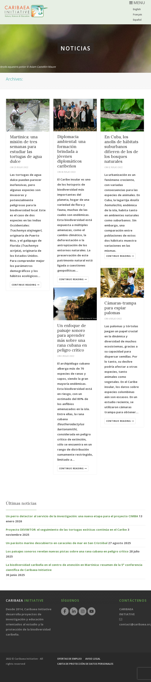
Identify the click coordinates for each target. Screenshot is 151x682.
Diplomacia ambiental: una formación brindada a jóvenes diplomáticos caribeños (72, 151)
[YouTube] (91, 611)
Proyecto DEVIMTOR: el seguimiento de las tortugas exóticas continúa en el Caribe (66, 529)
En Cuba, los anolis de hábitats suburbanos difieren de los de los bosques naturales (122, 149)
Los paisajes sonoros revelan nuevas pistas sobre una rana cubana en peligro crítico (67, 551)
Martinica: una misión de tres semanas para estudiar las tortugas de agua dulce (26, 149)
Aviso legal (92, 658)
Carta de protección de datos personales (85, 663)
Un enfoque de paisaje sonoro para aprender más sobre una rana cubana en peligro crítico (72, 340)
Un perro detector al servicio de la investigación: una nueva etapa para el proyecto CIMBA (72, 516)
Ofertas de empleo (69, 658)
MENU (137, 2)
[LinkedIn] (74, 611)
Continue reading (26, 284)
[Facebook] (65, 611)
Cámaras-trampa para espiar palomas (121, 309)
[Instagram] (82, 611)
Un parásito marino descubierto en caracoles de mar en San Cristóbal (56, 543)
